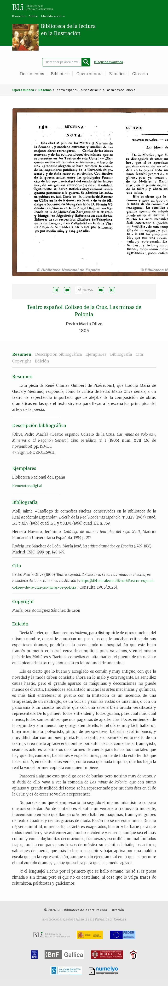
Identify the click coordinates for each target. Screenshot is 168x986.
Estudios (117, 73)
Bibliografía (121, 354)
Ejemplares (96, 354)
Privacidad (103, 919)
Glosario (140, 73)
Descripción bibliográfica (58, 354)
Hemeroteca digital (27, 486)
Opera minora (89, 73)
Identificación (51, 16)
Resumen (21, 354)
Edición (42, 361)
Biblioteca (60, 73)
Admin (33, 16)
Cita (139, 354)
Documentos (32, 73)
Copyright (21, 361)
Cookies (120, 919)
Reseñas (45, 90)
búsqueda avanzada (108, 62)
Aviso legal (84, 919)
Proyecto (19, 16)
